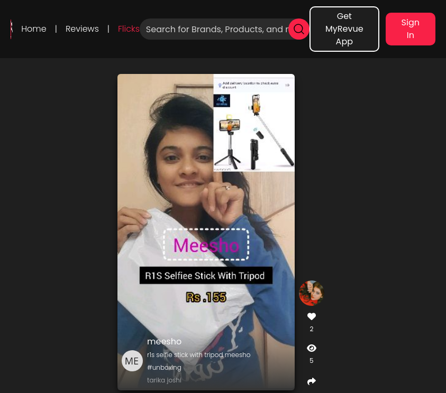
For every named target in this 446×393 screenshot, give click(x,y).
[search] (299, 29)
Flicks (129, 29)
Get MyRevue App (344, 29)
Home (33, 29)
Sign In (411, 28)
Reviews (82, 29)
